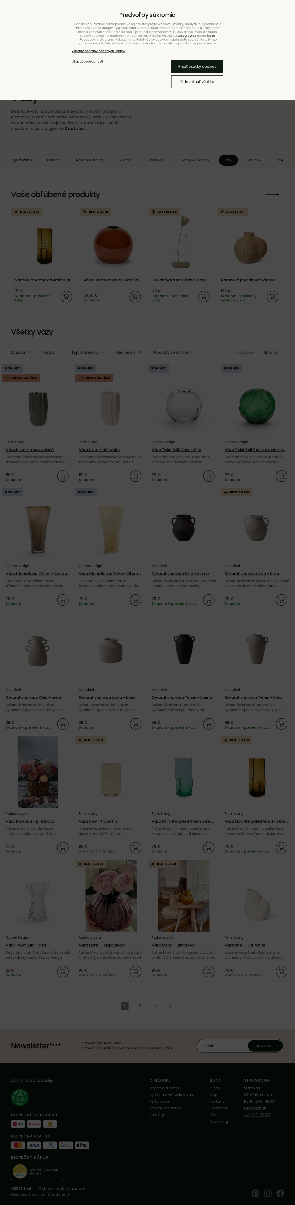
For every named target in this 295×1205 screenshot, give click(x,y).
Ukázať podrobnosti (87, 61)
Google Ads (186, 35)
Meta (211, 35)
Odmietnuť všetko (197, 81)
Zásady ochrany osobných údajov (98, 51)
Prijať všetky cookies (197, 66)
